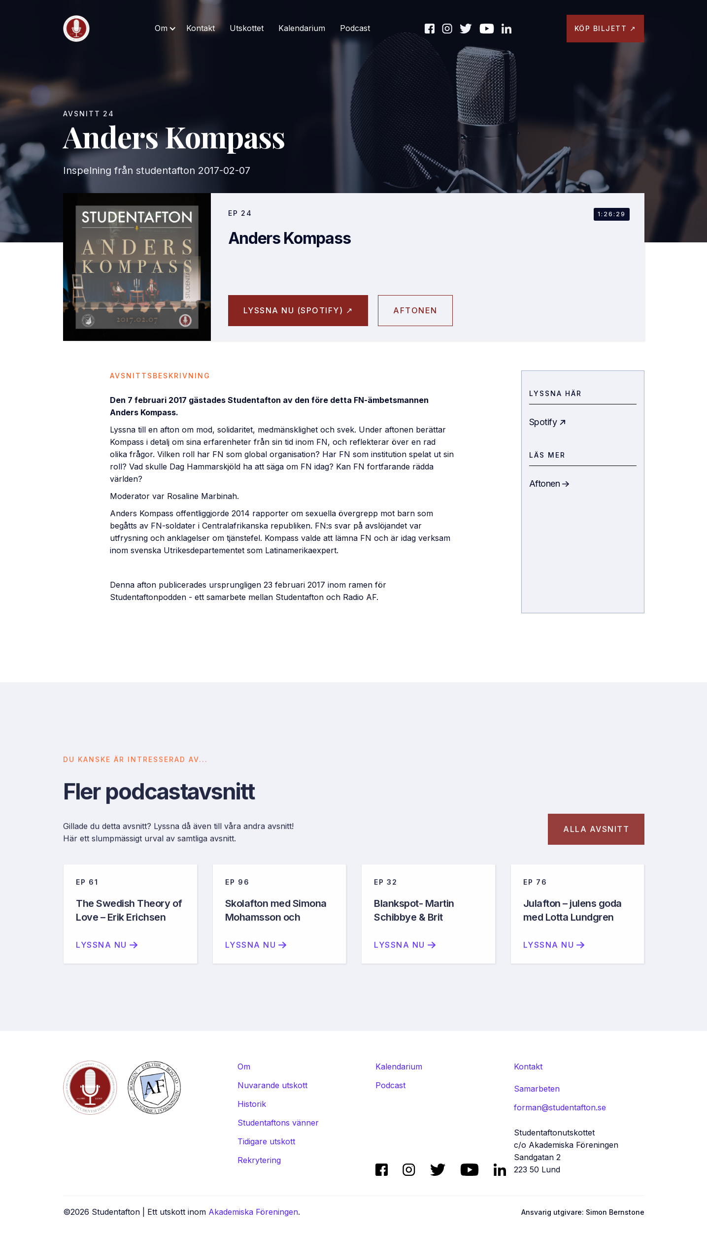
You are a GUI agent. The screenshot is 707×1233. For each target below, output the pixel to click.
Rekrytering (259, 1160)
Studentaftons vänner (278, 1123)
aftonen (415, 310)
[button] (165, 28)
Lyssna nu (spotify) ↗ (298, 310)
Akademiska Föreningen (253, 1212)
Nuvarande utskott (272, 1085)
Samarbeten (537, 1089)
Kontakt (200, 28)
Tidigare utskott (266, 1141)
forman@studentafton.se (560, 1107)
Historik (251, 1104)
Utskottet (247, 28)
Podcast (355, 28)
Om (243, 1066)
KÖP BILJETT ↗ (605, 28)
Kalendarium (301, 28)
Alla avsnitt (596, 839)
